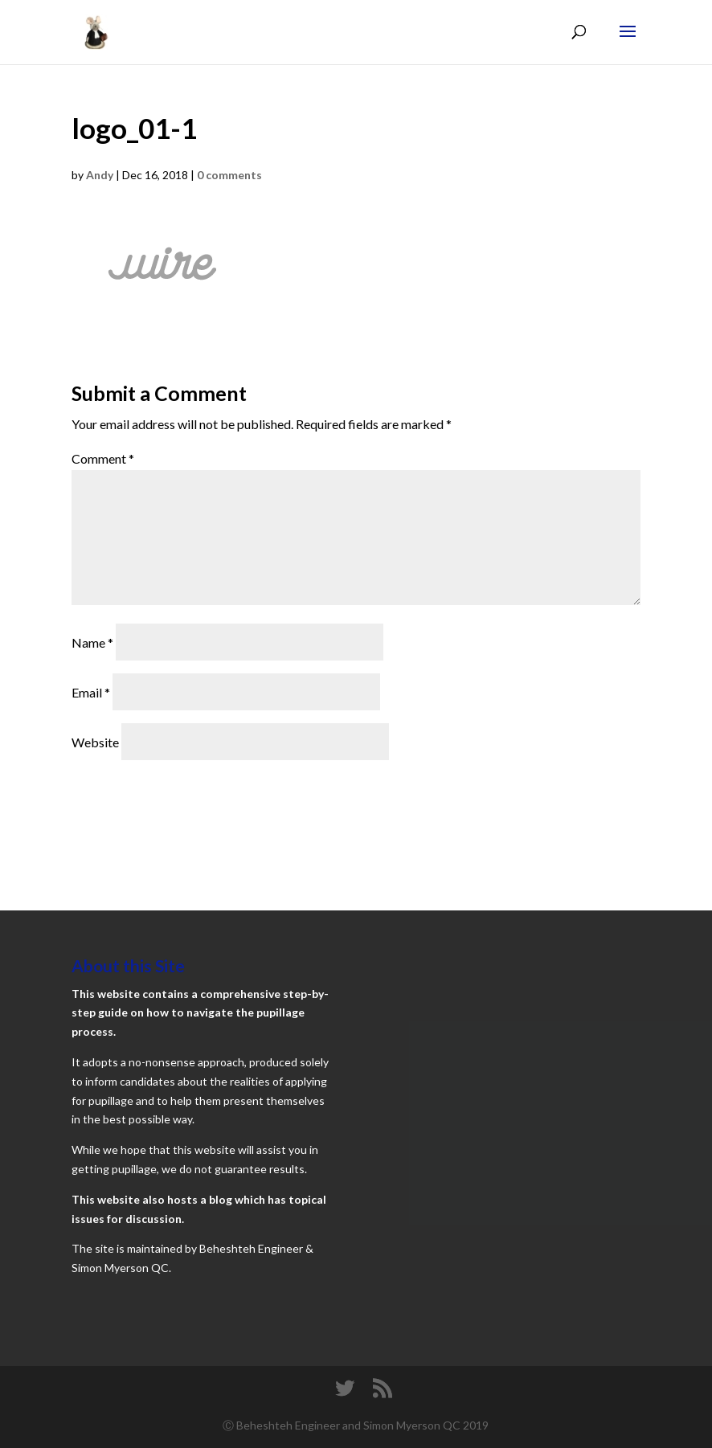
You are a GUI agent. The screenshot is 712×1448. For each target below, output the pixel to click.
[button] (162, 267)
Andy (99, 175)
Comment (103, 458)
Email (91, 692)
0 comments (229, 175)
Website (95, 742)
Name (92, 642)
